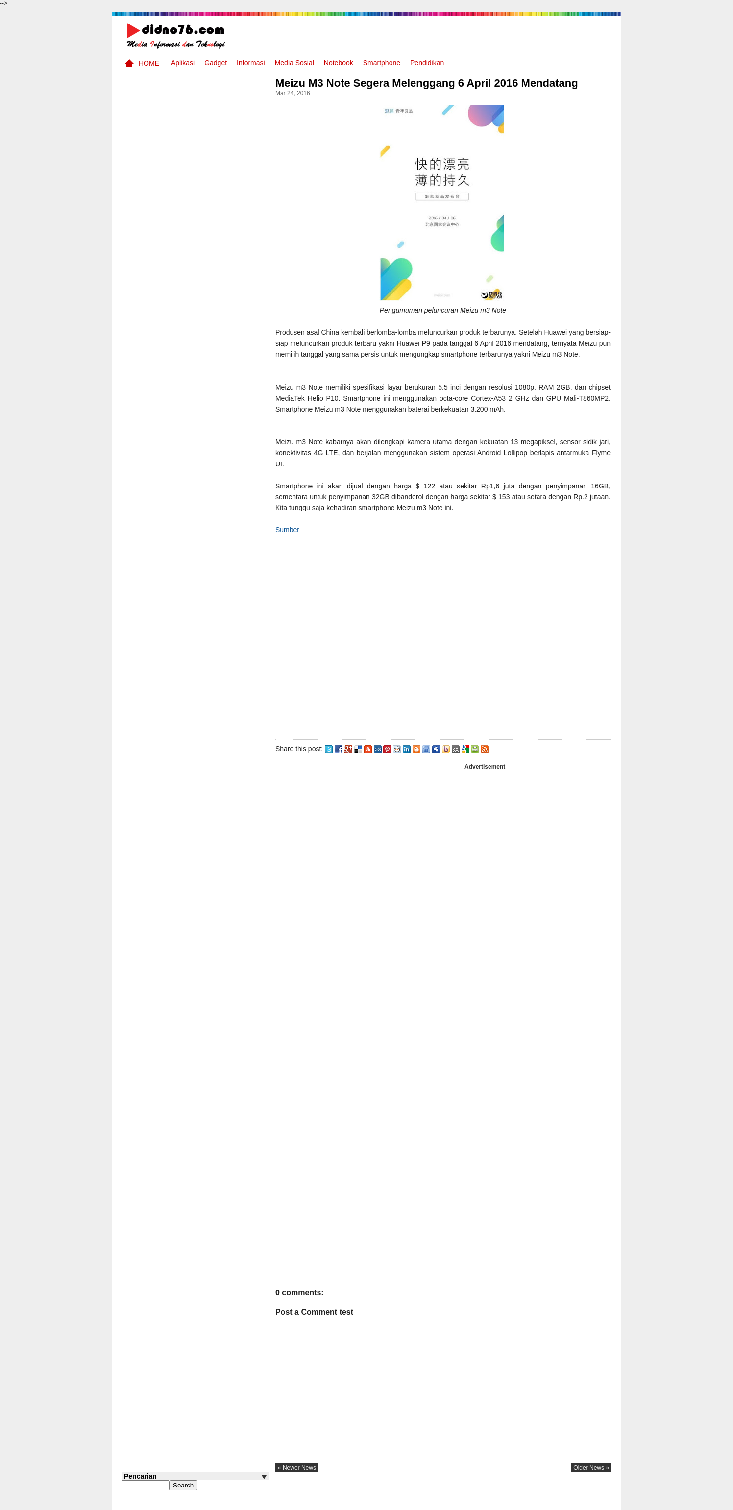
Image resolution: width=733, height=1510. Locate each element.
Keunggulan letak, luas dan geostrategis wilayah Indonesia (213, 731)
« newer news (300, 1478)
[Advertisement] (444, 645)
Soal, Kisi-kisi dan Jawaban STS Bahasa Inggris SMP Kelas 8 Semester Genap (205, 545)
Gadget (215, 63)
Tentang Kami (506, 1501)
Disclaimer (594, 1501)
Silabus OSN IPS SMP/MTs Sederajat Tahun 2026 (214, 466)
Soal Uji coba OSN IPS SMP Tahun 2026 (208, 498)
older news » (591, 1478)
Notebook (338, 63)
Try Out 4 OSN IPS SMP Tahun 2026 (210, 620)
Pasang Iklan (462, 1501)
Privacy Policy (552, 1501)
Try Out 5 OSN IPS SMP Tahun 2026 (210, 424)
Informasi (251, 63)
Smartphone (381, 63)
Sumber (290, 541)
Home (149, 63)
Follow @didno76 (148, 775)
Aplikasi (183, 63)
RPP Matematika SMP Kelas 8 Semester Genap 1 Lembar (215, 588)
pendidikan (427, 63)
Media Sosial (294, 63)
